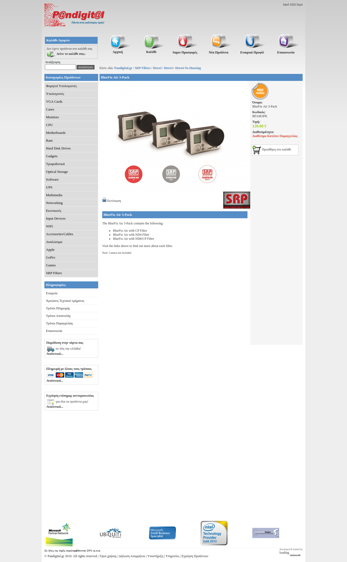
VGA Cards (54, 101)
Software (52, 179)
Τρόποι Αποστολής (58, 316)
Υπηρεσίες (172, 556)
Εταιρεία (51, 293)
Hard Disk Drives (58, 148)
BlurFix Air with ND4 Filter (131, 235)
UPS (49, 187)
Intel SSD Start (293, 4)
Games (51, 265)
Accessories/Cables (59, 234)
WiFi (49, 226)
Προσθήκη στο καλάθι (272, 149)
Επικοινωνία (54, 331)
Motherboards (56, 133)
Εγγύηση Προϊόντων (195, 556)
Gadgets (52, 156)
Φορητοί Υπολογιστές (61, 86)
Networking (54, 203)
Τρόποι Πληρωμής (58, 308)
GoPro (50, 257)
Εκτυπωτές (53, 211)
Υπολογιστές (55, 94)
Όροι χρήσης (108, 556)
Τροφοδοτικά (55, 164)
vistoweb (295, 555)
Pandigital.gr (123, 68)
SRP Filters (142, 68)
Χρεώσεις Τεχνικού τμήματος (65, 301)
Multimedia (54, 195)
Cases (50, 109)
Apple (50, 250)
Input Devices (56, 218)
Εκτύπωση (111, 201)
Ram (49, 140)
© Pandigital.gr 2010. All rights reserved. (71, 556)
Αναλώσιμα (54, 242)
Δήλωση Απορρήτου (132, 556)
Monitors (52, 117)
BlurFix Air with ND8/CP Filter (133, 239)
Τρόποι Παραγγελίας (59, 323)
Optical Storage (57, 172)
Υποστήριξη (155, 556)
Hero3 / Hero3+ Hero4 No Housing (177, 68)
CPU (49, 125)
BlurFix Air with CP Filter (130, 230)
